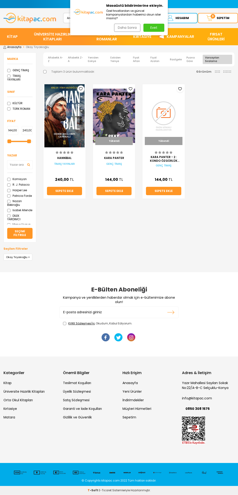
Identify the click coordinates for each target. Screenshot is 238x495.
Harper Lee (17, 190)
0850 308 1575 (197, 409)
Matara (9, 417)
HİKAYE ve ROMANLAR (106, 37)
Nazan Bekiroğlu (14, 203)
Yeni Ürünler (132, 392)
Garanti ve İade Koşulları (82, 409)
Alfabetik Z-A (75, 59)
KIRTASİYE (142, 37)
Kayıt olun (170, 312)
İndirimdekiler (133, 400)
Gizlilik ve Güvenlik (77, 417)
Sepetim (129, 417)
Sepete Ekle (64, 191)
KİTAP (12, 37)
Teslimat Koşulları (77, 383)
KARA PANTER (114, 158)
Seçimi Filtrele (19, 233)
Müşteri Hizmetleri (136, 409)
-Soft (93, 490)
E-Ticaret (105, 490)
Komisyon (17, 179)
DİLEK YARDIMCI (13, 218)
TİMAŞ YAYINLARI (14, 78)
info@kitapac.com (197, 398)
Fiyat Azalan (154, 59)
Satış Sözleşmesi (76, 400)
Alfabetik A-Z (55, 59)
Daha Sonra (126, 27)
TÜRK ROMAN (18, 109)
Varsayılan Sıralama (212, 59)
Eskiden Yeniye (115, 59)
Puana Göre (190, 59)
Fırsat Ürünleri (216, 37)
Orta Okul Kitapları (18, 400)
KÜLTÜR (15, 103)
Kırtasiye (10, 409)
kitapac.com (110, 481)
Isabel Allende (19, 210)
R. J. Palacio (18, 185)
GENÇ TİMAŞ (18, 71)
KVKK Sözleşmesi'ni (81, 324)
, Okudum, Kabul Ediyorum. (97, 324)
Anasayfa (12, 47)
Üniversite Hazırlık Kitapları (24, 392)
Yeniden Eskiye (93, 59)
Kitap (7, 383)
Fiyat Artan (136, 59)
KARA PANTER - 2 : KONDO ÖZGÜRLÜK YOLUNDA (163, 159)
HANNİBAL (64, 158)
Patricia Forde (19, 196)
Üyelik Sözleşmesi (77, 392)
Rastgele (176, 59)
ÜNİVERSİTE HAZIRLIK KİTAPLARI (52, 37)
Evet (153, 27)
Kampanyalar (180, 37)
